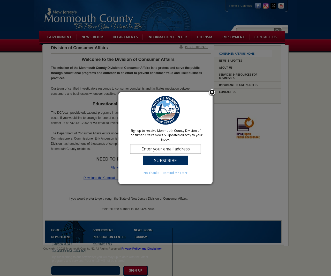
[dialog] (165, 138)
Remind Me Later (175, 173)
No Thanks (151, 173)
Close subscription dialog (212, 93)
